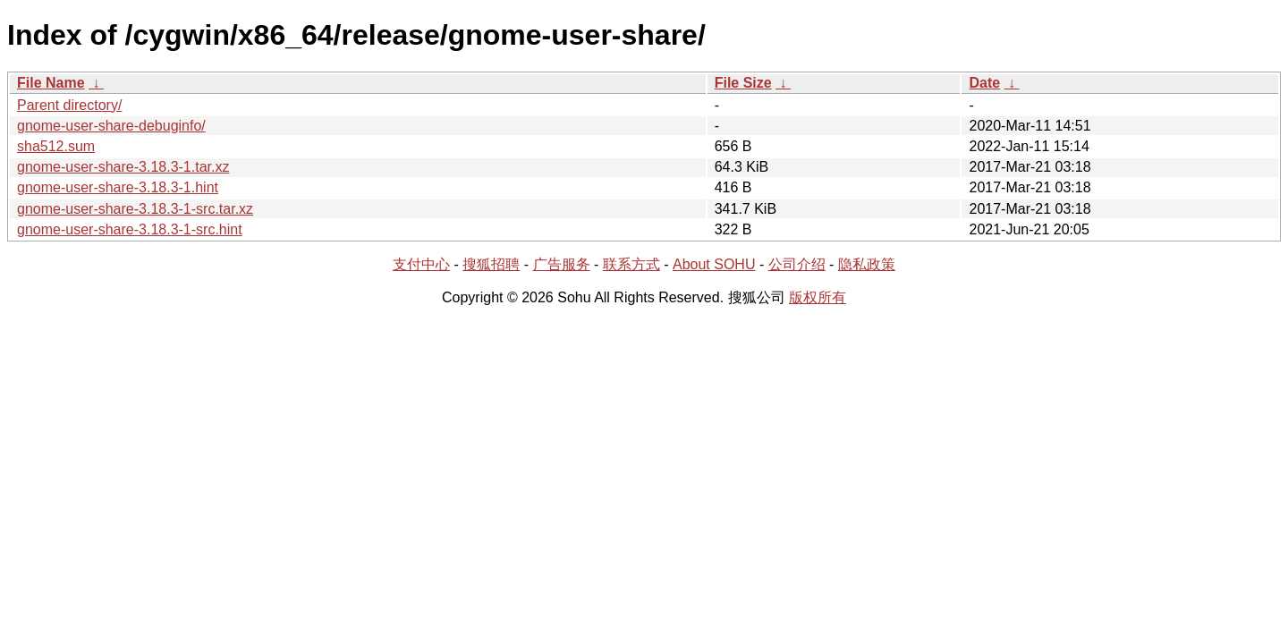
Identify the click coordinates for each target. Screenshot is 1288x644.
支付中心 (421, 264)
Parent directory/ (69, 105)
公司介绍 (797, 264)
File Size (743, 82)
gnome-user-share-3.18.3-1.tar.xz (123, 166)
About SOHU (714, 264)
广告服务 (561, 264)
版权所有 (817, 297)
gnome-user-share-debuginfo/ (111, 125)
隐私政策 (866, 264)
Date (984, 82)
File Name (51, 82)
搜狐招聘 (491, 264)
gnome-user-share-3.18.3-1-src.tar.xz (135, 208)
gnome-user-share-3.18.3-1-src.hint (129, 229)
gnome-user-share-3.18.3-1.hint (117, 187)
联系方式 (631, 264)
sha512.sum (56, 146)
